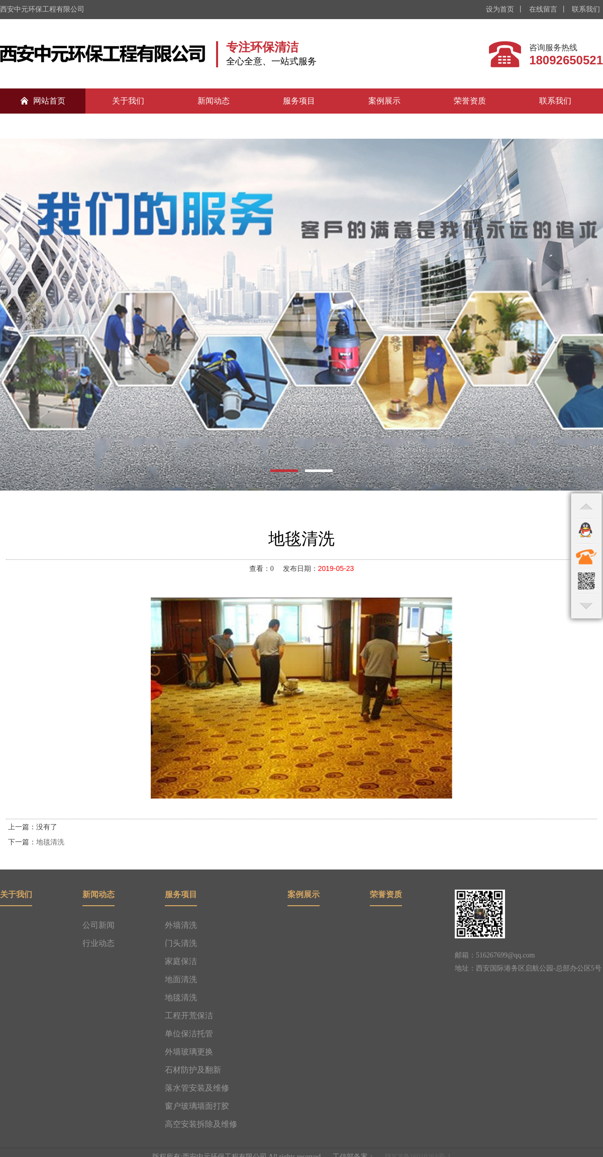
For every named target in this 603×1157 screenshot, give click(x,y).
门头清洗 (181, 943)
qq (586, 530)
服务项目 (299, 101)
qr (586, 581)
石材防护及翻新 (193, 1070)
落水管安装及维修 (197, 1088)
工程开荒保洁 (189, 1015)
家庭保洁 (181, 961)
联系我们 (585, 9)
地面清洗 (181, 979)
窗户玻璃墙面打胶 (197, 1106)
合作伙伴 (43, 126)
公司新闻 (98, 925)
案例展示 (384, 101)
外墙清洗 (181, 925)
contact (586, 555)
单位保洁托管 (189, 1033)
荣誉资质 (470, 101)
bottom (586, 606)
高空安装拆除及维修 (201, 1124)
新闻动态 (213, 101)
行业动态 (98, 943)
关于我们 (128, 101)
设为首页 (500, 9)
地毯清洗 (50, 842)
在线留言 (542, 9)
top (586, 505)
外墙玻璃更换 (189, 1051)
